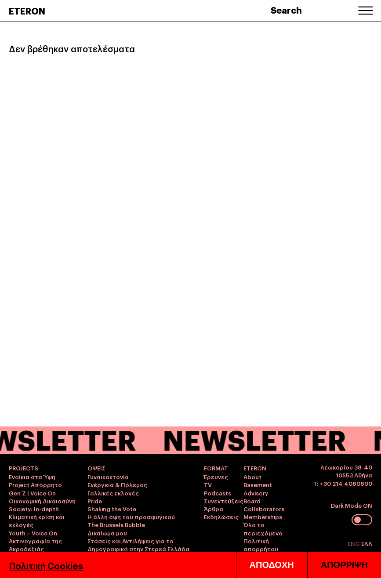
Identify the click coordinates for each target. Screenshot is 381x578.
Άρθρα (213, 509)
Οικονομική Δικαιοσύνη (42, 501)
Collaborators (263, 509)
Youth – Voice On (33, 533)
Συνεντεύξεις (223, 501)
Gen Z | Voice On (32, 493)
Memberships (262, 516)
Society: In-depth (34, 509)
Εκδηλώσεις (221, 516)
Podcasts (217, 493)
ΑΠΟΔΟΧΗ (272, 565)
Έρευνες (216, 476)
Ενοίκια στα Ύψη (32, 476)
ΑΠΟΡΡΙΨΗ (344, 565)
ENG (354, 543)
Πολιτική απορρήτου (260, 545)
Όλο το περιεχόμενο (263, 528)
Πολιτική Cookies (46, 565)
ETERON (27, 10)
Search (286, 10)
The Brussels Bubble (116, 524)
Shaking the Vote (111, 509)
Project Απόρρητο (35, 484)
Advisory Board (255, 497)
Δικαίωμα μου (107, 533)
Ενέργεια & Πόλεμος (117, 484)
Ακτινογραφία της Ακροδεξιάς (35, 545)
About (252, 476)
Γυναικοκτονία (108, 476)
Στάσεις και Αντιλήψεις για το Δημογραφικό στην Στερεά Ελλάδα (138, 545)
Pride (94, 501)
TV (208, 484)
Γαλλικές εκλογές (113, 493)
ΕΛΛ (366, 543)
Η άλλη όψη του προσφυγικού (131, 516)
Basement (257, 484)
